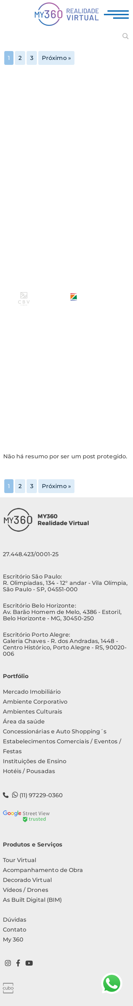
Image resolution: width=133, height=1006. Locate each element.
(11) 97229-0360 (33, 795)
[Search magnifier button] (126, 36)
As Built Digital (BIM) (32, 899)
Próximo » (56, 58)
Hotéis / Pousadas (29, 771)
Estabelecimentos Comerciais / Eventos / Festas (62, 746)
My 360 (13, 939)
